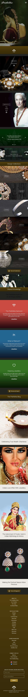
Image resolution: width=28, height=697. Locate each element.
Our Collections (14, 611)
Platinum (14, 626)
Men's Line (14, 629)
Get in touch (14, 151)
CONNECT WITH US (14, 653)
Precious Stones (14, 646)
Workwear (14, 633)
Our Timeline (14, 602)
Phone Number (14, 657)
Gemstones (14, 620)
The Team (14, 604)
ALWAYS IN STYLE (6, 104)
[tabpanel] (14, 137)
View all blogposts (14, 591)
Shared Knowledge (14, 638)
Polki (6, 243)
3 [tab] (14, 144)
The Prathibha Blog (14, 658)
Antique (14, 613)
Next (25, 137)
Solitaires (14, 624)
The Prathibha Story (14, 600)
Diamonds (21, 191)
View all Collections (14, 271)
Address (14, 655)
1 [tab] (12, 144)
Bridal (14, 615)
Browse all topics (14, 391)
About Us (14, 598)
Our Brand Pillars (14, 605)
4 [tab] (15, 144)
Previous (2, 137)
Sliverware (14, 631)
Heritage (21, 225)
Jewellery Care (14, 647)
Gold (14, 642)
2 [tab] (13, 144)
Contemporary (14, 616)
